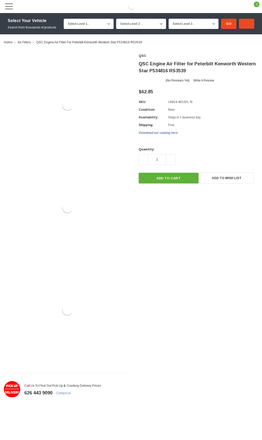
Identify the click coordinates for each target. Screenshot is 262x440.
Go (229, 24)
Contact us (65, 393)
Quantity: (147, 149)
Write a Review (203, 80)
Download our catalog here (158, 133)
